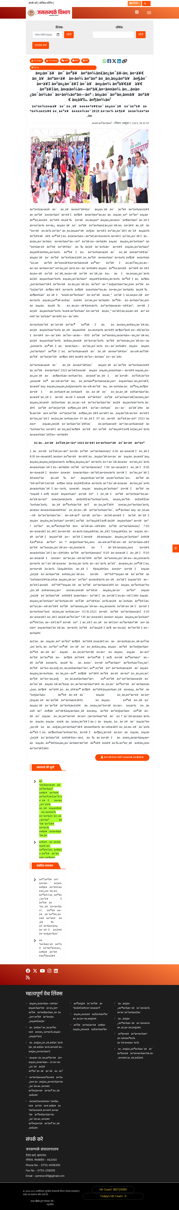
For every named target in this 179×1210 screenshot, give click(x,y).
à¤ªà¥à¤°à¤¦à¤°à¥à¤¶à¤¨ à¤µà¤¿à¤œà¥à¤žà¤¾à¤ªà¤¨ (90, 1027)
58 (35, 67)
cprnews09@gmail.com (49, 1176)
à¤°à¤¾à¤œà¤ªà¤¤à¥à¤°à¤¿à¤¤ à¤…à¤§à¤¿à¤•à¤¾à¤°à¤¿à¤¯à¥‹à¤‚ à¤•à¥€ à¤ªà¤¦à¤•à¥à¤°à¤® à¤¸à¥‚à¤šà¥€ (46, 1086)
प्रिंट (85, 60)
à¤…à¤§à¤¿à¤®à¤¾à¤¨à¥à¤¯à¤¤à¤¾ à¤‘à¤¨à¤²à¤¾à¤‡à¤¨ (133, 1008)
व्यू (35, 67)
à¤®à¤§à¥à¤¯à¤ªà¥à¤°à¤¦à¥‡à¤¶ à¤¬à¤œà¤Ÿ (87, 1006)
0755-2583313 (46, 1170)
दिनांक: (59, 27)
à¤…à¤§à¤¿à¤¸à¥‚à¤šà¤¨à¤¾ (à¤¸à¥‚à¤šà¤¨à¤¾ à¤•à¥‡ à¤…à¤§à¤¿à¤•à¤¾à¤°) (46, 1047)
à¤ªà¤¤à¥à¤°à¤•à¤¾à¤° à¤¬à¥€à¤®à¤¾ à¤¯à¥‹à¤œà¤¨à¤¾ (132, 1038)
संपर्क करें (33, 3)
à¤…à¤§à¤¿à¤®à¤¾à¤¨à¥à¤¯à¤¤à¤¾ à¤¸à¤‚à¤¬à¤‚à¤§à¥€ (133, 1023)
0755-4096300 (50, 1165)
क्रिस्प (37, 1201)
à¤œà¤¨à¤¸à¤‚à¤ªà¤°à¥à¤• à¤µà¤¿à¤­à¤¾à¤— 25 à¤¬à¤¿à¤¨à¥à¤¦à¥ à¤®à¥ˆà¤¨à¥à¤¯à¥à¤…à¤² (46, 1064)
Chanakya (51, 60)
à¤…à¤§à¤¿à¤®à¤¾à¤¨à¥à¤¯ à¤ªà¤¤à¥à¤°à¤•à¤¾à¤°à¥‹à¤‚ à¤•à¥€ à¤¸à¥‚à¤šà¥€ (135, 1053)
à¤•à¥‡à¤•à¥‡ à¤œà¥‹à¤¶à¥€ (124, 757)
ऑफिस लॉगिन (46, 3)
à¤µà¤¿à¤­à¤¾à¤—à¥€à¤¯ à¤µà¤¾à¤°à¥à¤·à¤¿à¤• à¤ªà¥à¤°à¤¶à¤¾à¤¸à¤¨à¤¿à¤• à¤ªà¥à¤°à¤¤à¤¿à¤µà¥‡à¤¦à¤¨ (45, 1013)
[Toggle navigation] (149, 13)
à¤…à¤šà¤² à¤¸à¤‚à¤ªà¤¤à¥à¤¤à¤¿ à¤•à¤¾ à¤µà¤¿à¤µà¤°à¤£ (44, 1032)
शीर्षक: (119, 27)
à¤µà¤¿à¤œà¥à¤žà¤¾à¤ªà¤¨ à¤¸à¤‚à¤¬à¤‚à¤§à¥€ (91, 1016)
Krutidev (36, 60)
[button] (146, 3)
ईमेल (75, 60)
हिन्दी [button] (133, 3)
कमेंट (65, 60)
